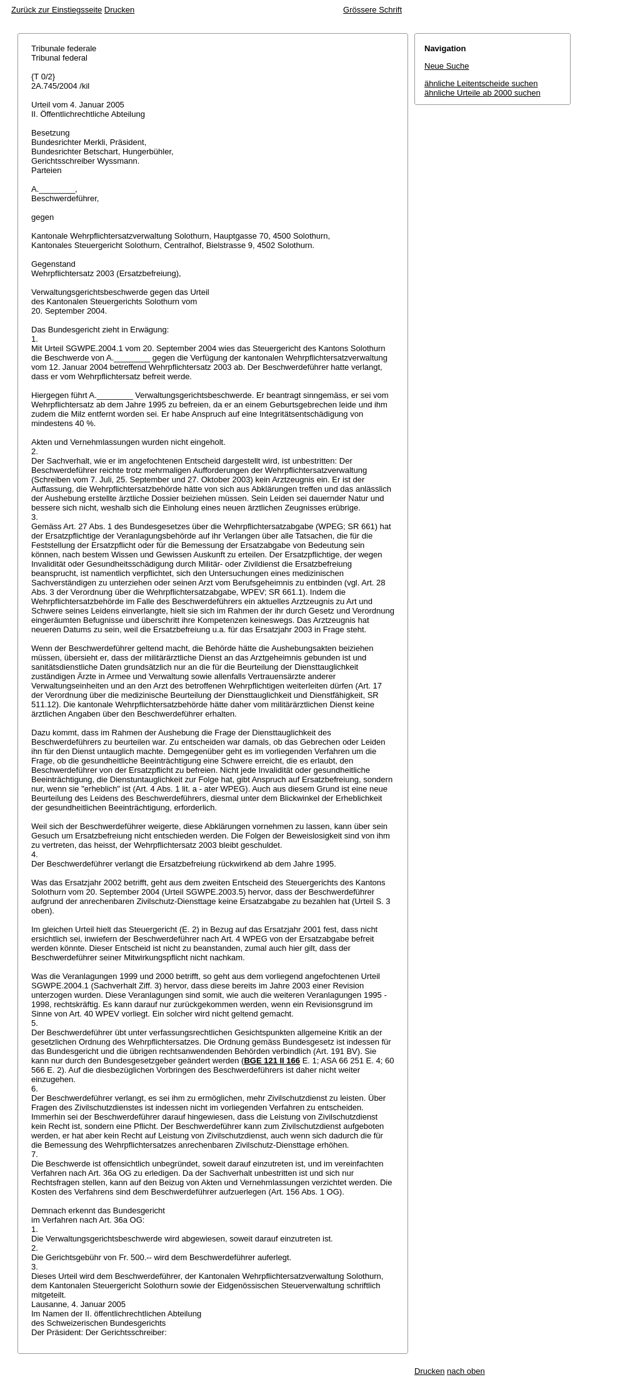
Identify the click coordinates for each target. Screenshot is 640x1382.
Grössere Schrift (372, 9)
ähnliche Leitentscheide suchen (481, 83)
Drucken (119, 9)
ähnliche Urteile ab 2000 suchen (482, 92)
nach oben (466, 1371)
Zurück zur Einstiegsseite (56, 9)
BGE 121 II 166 (272, 1060)
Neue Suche (446, 66)
